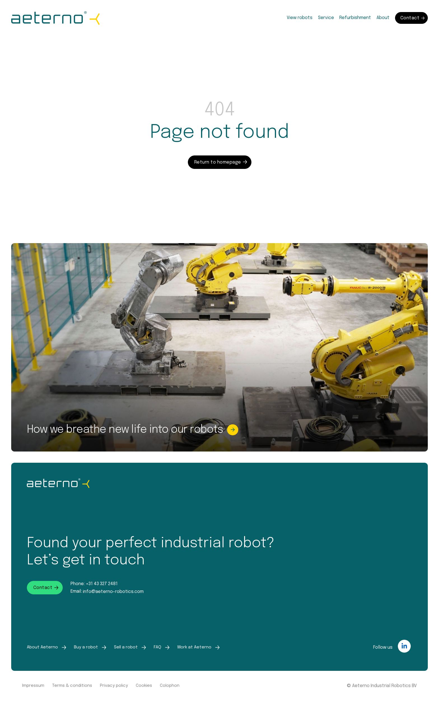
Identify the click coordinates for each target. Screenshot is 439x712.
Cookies (144, 685)
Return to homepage (220, 162)
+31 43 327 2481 (102, 583)
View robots (299, 17)
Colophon (169, 685)
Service (326, 17)
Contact (412, 18)
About (383, 17)
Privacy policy (114, 685)
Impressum (33, 685)
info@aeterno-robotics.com (113, 591)
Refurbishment (355, 17)
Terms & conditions (72, 685)
